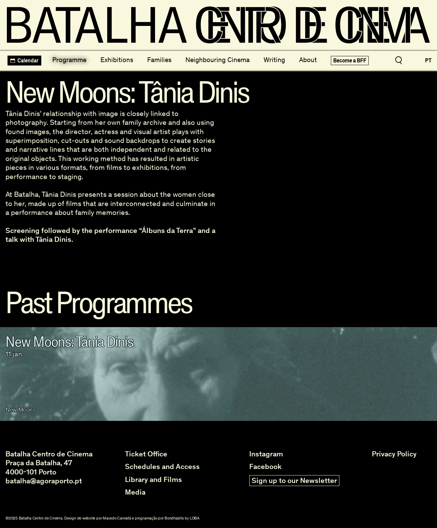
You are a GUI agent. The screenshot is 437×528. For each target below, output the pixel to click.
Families (159, 60)
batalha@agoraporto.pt (43, 480)
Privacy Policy (394, 454)
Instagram (266, 454)
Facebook (265, 466)
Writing (274, 60)
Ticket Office (146, 454)
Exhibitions (116, 60)
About (308, 60)
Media (135, 492)
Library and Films (153, 479)
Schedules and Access (162, 466)
